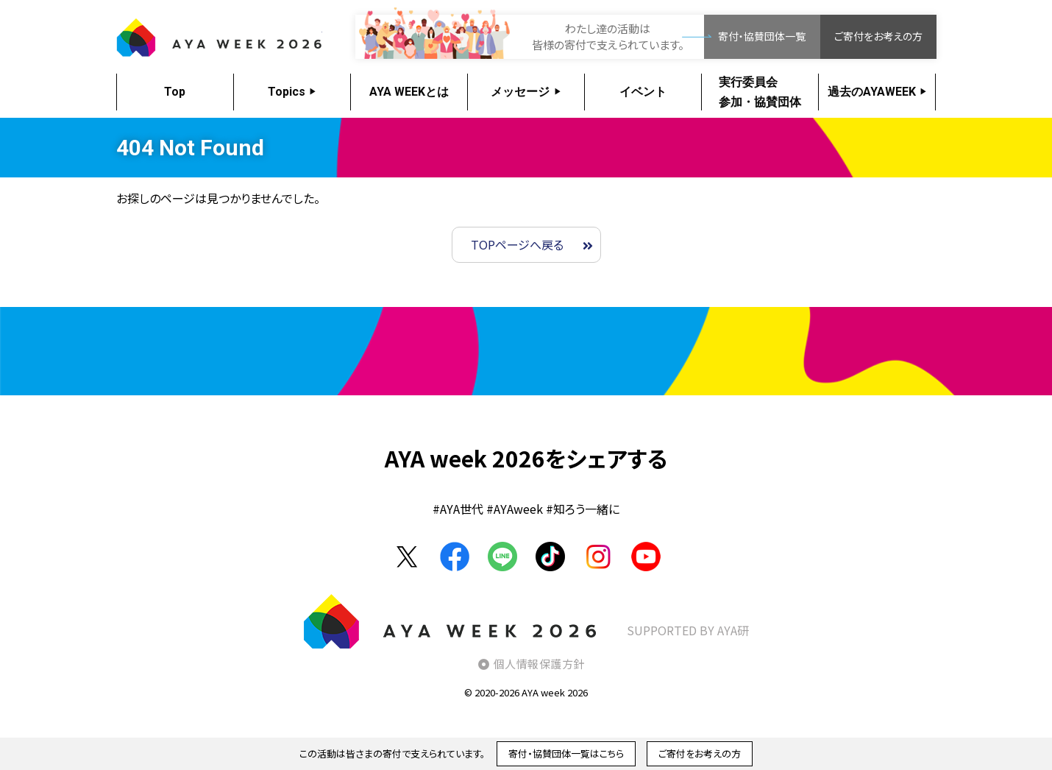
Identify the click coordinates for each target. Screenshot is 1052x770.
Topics (286, 92)
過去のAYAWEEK (872, 92)
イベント (643, 92)
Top (174, 92)
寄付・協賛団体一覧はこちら (566, 753)
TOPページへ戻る (517, 244)
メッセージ (520, 92)
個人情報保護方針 (539, 663)
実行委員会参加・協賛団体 (760, 92)
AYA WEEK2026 (219, 36)
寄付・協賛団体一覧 (762, 36)
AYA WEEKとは (409, 92)
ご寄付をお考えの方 (878, 36)
